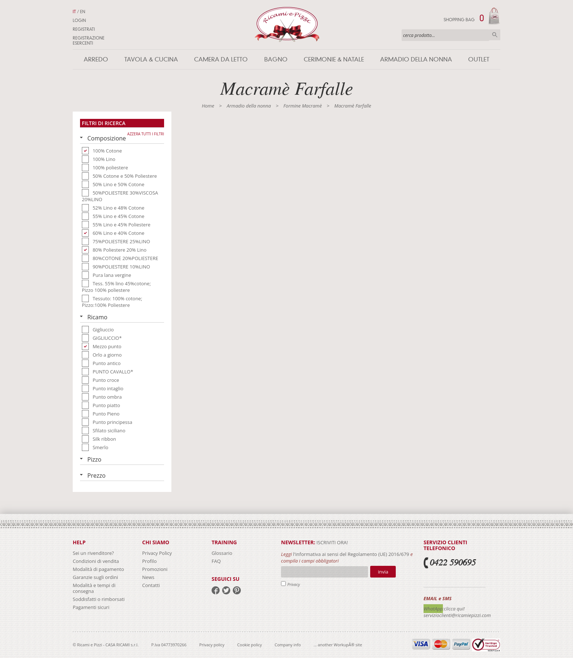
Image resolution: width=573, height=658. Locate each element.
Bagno (276, 59)
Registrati (84, 29)
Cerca (494, 34)
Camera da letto (221, 59)
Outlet (478, 59)
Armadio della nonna (416, 59)
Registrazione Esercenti (89, 40)
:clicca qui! (454, 608)
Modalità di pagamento (98, 569)
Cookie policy (249, 644)
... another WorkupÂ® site (338, 644)
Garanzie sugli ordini (95, 577)
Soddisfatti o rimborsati (99, 599)
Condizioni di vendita (96, 561)
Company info (288, 644)
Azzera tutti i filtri (145, 133)
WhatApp (433, 608)
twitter (226, 590)
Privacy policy (211, 644)
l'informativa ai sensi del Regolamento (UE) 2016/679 (351, 554)
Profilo (149, 561)
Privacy (293, 584)
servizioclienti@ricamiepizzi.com (457, 615)
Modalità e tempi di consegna (94, 588)
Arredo (96, 59)
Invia (383, 571)
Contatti (151, 585)
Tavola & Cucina (151, 59)
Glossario (222, 553)
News (148, 577)
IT (74, 11)
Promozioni (154, 569)
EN (82, 11)
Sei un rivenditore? (93, 553)
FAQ (216, 561)
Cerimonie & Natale (334, 59)
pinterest (237, 590)
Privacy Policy (157, 553)
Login (79, 20)
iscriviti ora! (331, 542)
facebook (216, 590)
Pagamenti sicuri (91, 607)
